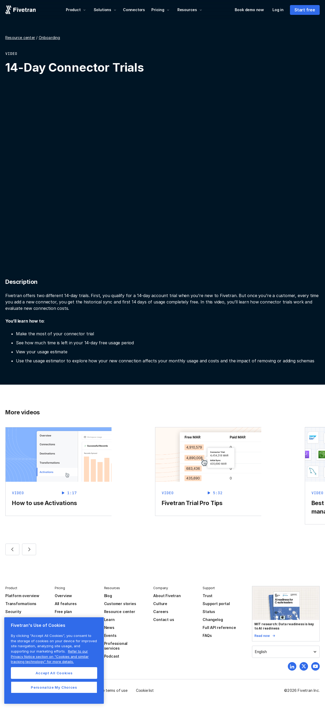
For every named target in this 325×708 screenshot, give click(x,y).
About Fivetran (167, 595)
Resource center (20, 37)
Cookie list (145, 690)
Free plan (63, 611)
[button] (75, 10)
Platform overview (22, 595)
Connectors (134, 9)
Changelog (213, 619)
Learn (109, 619)
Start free (304, 9)
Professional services (116, 645)
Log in (278, 9)
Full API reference (219, 627)
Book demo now (249, 9)
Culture (160, 603)
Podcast (111, 656)
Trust (207, 595)
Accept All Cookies (54, 673)
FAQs (207, 635)
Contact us (163, 619)
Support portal (216, 603)
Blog (108, 595)
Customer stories (120, 603)
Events (110, 635)
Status (209, 611)
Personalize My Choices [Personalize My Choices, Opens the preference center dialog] (54, 687)
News (109, 627)
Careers (160, 611)
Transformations (20, 603)
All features (66, 603)
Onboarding (49, 37)
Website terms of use (109, 690)
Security (13, 611)
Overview (63, 595)
